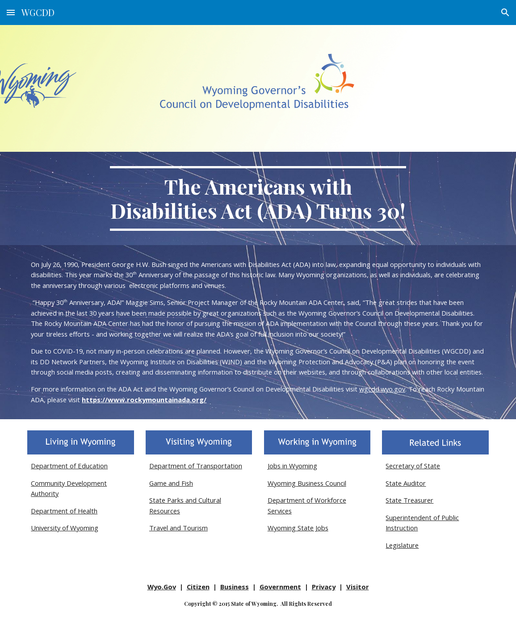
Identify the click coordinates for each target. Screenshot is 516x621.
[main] (258, 198)
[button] (10, 12)
